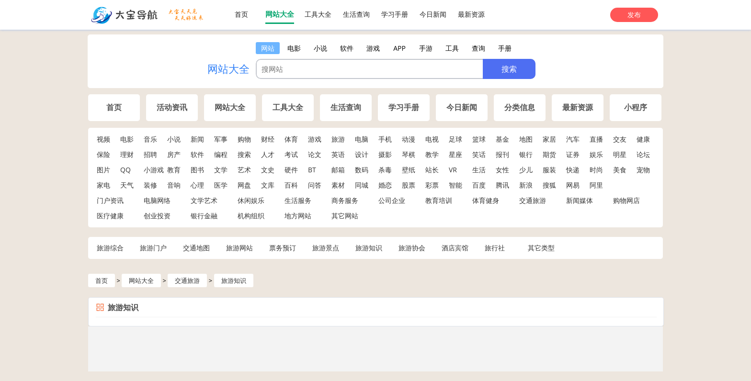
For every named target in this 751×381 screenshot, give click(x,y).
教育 (174, 169)
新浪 (526, 185)
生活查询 (356, 14)
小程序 (635, 107)
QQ (125, 169)
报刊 (502, 154)
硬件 (291, 169)
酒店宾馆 (455, 247)
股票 (408, 185)
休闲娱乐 (251, 200)
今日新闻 (433, 14)
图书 (197, 169)
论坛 (643, 154)
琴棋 (408, 154)
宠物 (643, 169)
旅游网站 (239, 247)
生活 (479, 169)
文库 (267, 185)
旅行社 (495, 247)
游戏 (314, 139)
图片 (103, 169)
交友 (619, 139)
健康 (643, 139)
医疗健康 (110, 215)
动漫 (408, 139)
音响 (174, 185)
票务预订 (282, 247)
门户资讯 (110, 200)
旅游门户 (153, 247)
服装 (549, 169)
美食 (619, 169)
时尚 (596, 169)
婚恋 (385, 185)
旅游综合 (110, 247)
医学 (221, 185)
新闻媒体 (579, 200)
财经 (267, 139)
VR (453, 169)
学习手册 (394, 14)
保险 (103, 154)
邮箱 (338, 169)
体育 (291, 139)
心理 (197, 185)
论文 (314, 154)
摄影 (385, 154)
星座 (455, 154)
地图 (526, 139)
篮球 (479, 139)
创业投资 (157, 215)
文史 (267, 169)
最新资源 (471, 14)
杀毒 (385, 169)
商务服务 (344, 200)
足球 (455, 139)
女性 (502, 169)
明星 (619, 154)
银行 (526, 154)
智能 (455, 185)
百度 (479, 185)
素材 (338, 185)
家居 (549, 139)
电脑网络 (157, 200)
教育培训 (438, 200)
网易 (573, 185)
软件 (197, 154)
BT (312, 169)
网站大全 (279, 14)
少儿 (526, 169)
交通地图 (196, 247)
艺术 (244, 169)
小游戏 (154, 169)
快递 (573, 169)
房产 (174, 154)
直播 (596, 139)
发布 (634, 14)
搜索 (244, 154)
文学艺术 (204, 200)
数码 (361, 169)
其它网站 (344, 215)
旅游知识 (368, 247)
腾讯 (502, 185)
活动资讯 (172, 107)
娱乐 (596, 154)
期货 (549, 154)
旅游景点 (325, 247)
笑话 (479, 154)
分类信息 (519, 107)
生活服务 (297, 200)
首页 (241, 14)
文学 (221, 169)
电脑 (361, 139)
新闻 (197, 139)
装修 (150, 185)
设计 (361, 154)
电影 (127, 139)
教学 (432, 154)
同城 (361, 185)
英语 (338, 154)
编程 (221, 154)
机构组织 (251, 215)
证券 (573, 154)
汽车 (573, 139)
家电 (103, 185)
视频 (103, 139)
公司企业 (391, 200)
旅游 (338, 139)
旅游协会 (411, 247)
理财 (127, 154)
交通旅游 (532, 200)
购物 (244, 139)
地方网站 (297, 215)
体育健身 (485, 200)
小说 (174, 139)
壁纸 (408, 169)
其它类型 (541, 247)
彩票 (432, 185)
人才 (267, 154)
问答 (314, 185)
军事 (221, 139)
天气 (127, 185)
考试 (291, 154)
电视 (432, 139)
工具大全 (318, 14)
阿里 (596, 185)
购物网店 (626, 200)
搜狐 (549, 185)
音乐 (150, 139)
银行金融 (204, 215)
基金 (502, 139)
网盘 (244, 185)
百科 (291, 185)
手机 (385, 139)
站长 (432, 169)
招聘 (150, 154)
